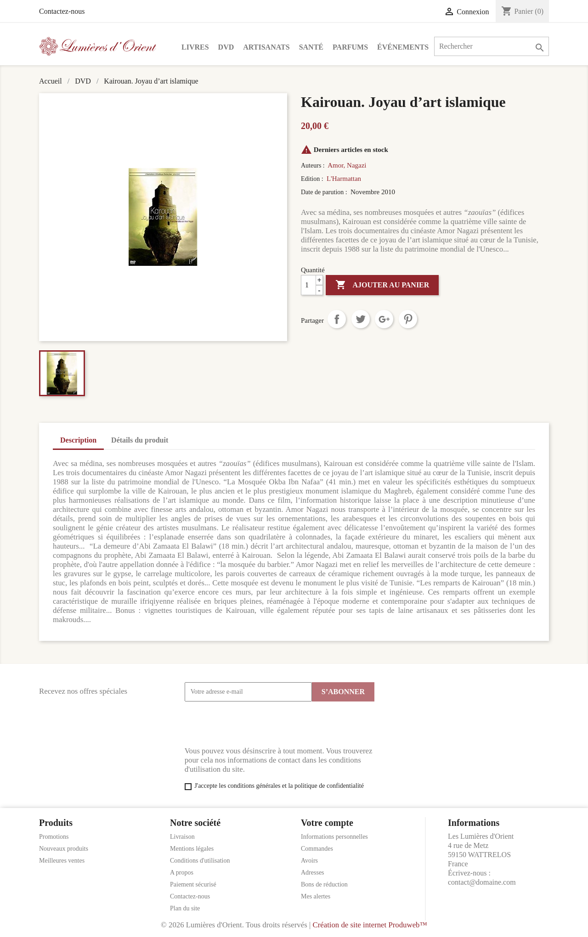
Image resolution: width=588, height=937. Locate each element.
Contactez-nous (62, 11)
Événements (403, 47)
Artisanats (266, 47)
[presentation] (254, 724)
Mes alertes (315, 896)
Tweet (360, 319)
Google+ (384, 319)
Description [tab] (78, 440)
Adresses (312, 872)
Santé (311, 47)
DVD (226, 47)
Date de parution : (325, 192)
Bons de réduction (324, 884)
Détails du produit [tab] (139, 440)
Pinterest (408, 319)
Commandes (317, 848)
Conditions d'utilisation (200, 860)
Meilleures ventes (62, 860)
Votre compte (327, 823)
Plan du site (185, 908)
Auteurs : (313, 165)
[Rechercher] (491, 46)
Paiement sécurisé (193, 884)
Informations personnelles (334, 836)
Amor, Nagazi (347, 165)
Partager (337, 319)
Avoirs (309, 860)
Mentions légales (192, 848)
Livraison (182, 836)
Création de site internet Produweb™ (369, 924)
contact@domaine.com (482, 882)
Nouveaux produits (63, 848)
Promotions (54, 836)
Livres (195, 47)
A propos (181, 872)
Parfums (350, 47)
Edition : (313, 178)
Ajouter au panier (382, 285)
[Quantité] (312, 285)
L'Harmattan (344, 178)
